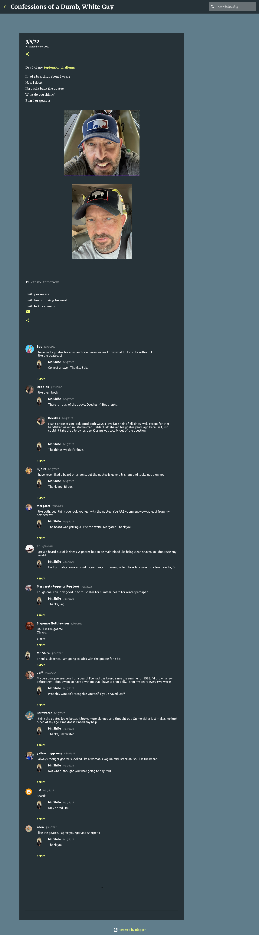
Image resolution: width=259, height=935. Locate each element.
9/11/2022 (50, 827)
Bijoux (41, 469)
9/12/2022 (68, 839)
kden (40, 827)
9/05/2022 (49, 346)
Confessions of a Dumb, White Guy (62, 7)
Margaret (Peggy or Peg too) (58, 586)
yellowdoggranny (49, 753)
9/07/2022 (68, 444)
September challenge (60, 67)
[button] (27, 54)
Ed (39, 546)
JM (39, 790)
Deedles (43, 387)
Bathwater (44, 713)
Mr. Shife (54, 362)
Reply (41, 378)
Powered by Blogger (129, 929)
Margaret (44, 506)
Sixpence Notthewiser (53, 623)
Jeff (40, 672)
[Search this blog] (236, 6)
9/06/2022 (68, 362)
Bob (39, 346)
